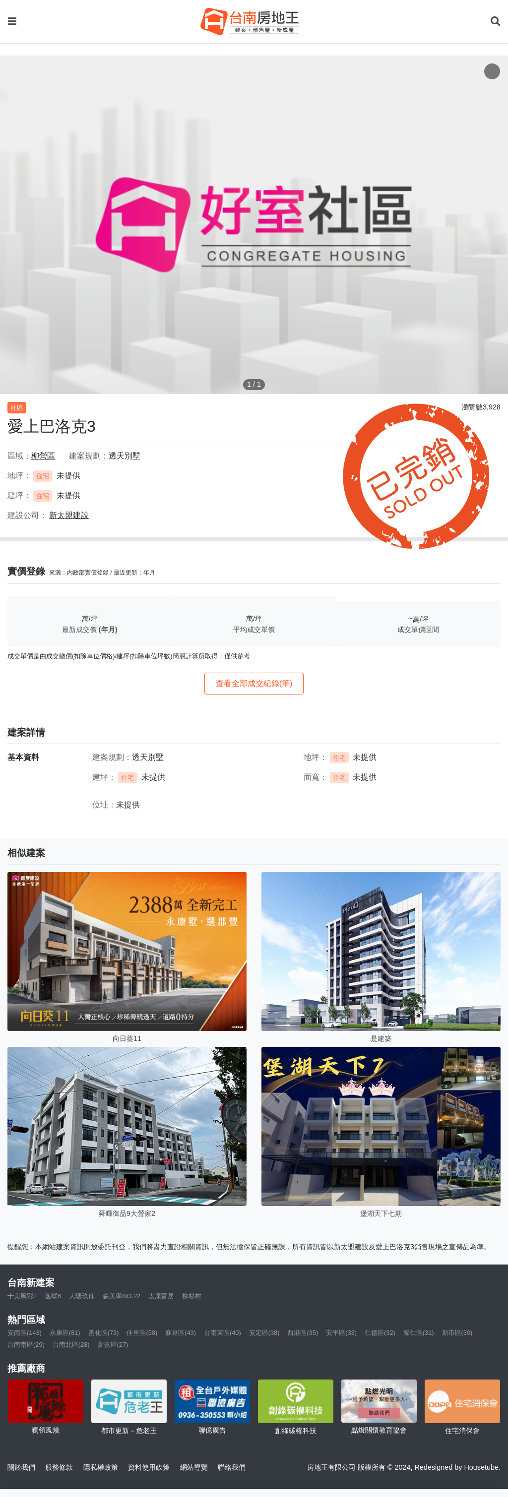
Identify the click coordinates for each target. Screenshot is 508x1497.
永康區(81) (65, 1332)
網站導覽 (194, 1467)
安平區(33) (341, 1332)
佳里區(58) (142, 1332)
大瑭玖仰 (82, 1296)
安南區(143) (24, 1332)
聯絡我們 (232, 1467)
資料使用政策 (149, 1467)
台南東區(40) (222, 1332)
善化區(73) (103, 1332)
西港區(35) (302, 1332)
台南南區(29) (26, 1344)
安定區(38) (264, 1332)
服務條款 (59, 1467)
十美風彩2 (22, 1296)
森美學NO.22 (121, 1296)
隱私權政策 (100, 1467)
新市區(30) (457, 1332)
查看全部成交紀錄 (254, 683)
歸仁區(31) (418, 1332)
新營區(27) (113, 1344)
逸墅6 (53, 1296)
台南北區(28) (71, 1344)
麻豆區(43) (180, 1332)
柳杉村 (191, 1296)
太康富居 (161, 1296)
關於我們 (21, 1467)
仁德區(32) (380, 1332)
